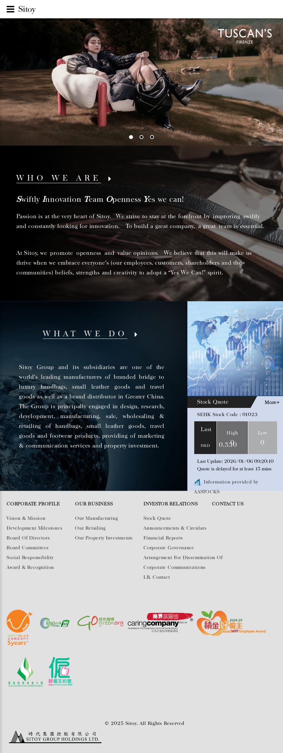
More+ (272, 402)
